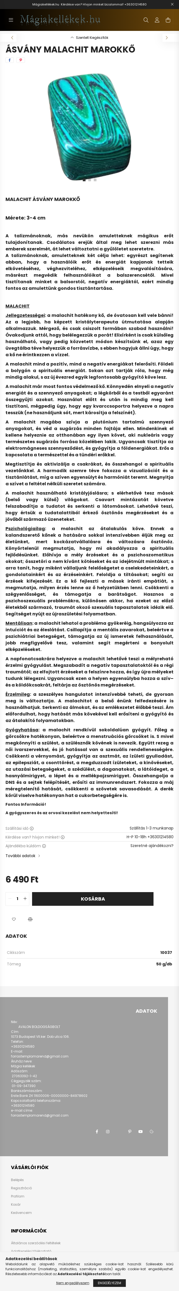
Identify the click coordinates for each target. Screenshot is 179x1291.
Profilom (17, 1196)
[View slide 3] (95, 180)
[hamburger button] (10, 19)
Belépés (17, 1180)
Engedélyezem (109, 1283)
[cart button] (168, 19)
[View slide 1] (84, 180)
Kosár (16, 1205)
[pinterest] (20, 60)
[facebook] (9, 60)
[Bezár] (172, 4)
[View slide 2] (89, 180)
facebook (96, 1131)
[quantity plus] (25, 899)
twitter (118, 1131)
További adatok (20, 855)
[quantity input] (17, 899)
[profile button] (157, 19)
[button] (13, 919)
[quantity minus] (10, 899)
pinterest (129, 1131)
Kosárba (93, 898)
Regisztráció (21, 1188)
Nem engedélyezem (72, 1283)
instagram (107, 1131)
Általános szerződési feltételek (36, 1243)
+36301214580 (135, 4)
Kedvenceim (21, 1213)
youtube (140, 1131)
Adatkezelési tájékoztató (31, 1251)
